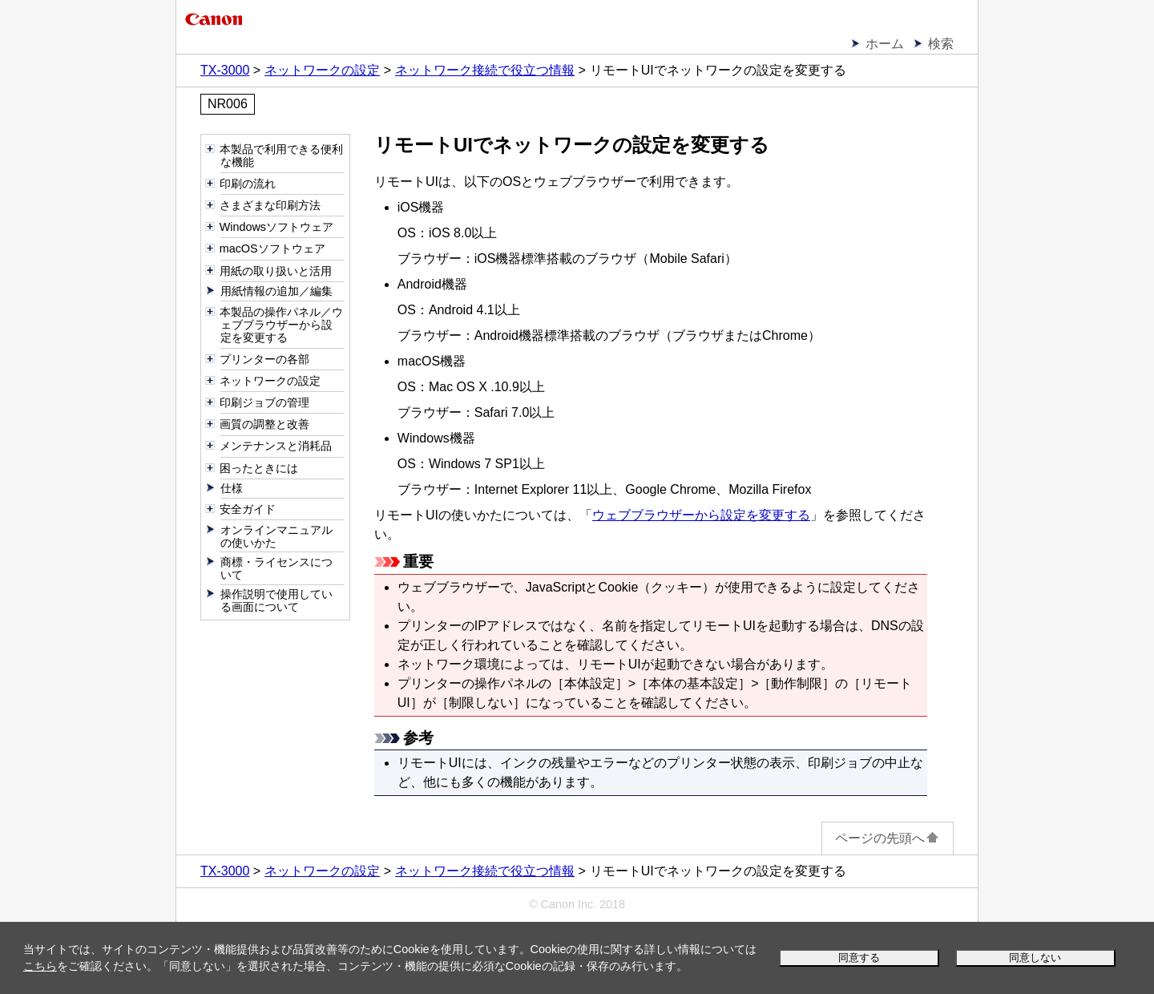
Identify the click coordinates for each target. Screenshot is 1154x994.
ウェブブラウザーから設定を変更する (701, 515)
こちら (40, 966)
